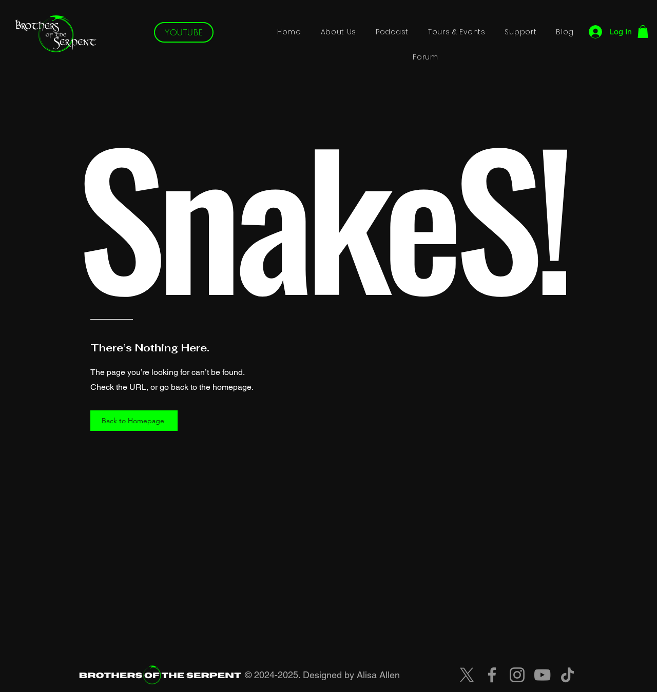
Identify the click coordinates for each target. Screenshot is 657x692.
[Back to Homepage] (134, 420)
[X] (467, 675)
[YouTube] (542, 675)
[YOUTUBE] (184, 32)
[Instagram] (517, 675)
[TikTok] (567, 675)
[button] (642, 31)
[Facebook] (492, 675)
